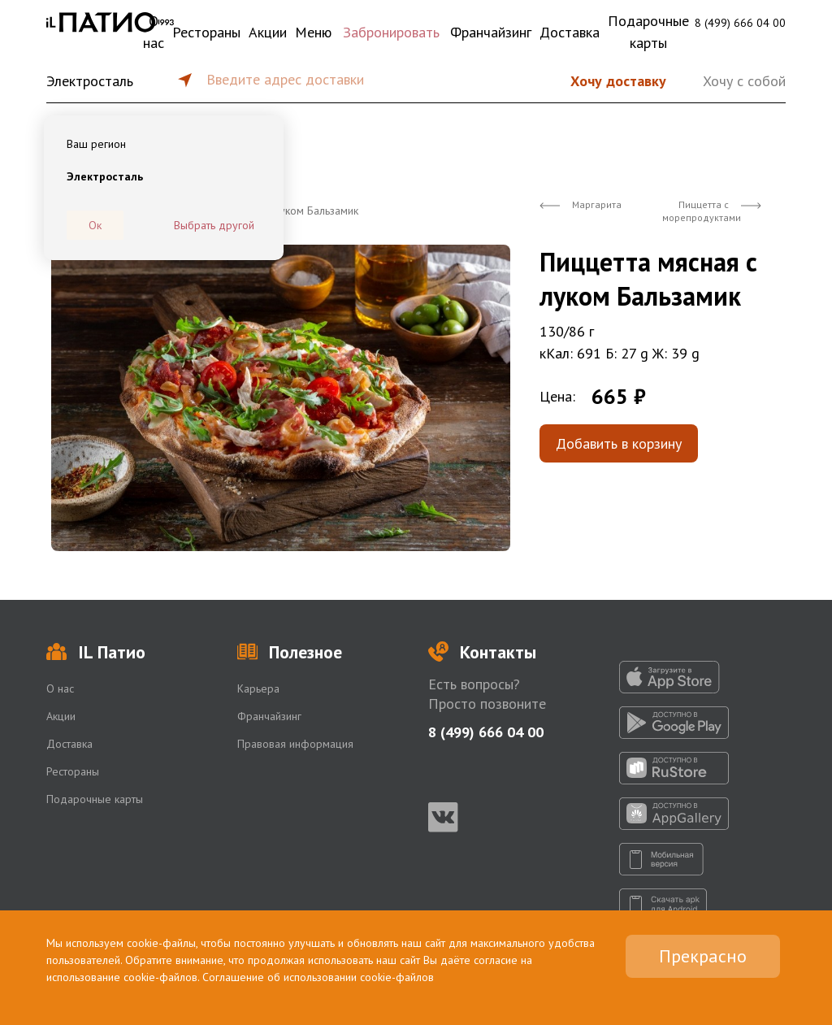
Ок (95, 225)
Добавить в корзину (619, 443)
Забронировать (391, 32)
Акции (268, 32)
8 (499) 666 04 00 (740, 22)
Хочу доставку (618, 81)
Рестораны (206, 32)
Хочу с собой (744, 81)
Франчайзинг (490, 32)
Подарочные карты (648, 31)
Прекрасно (703, 956)
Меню (313, 32)
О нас (153, 31)
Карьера (258, 688)
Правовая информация (295, 743)
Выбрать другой (214, 225)
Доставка (570, 32)
